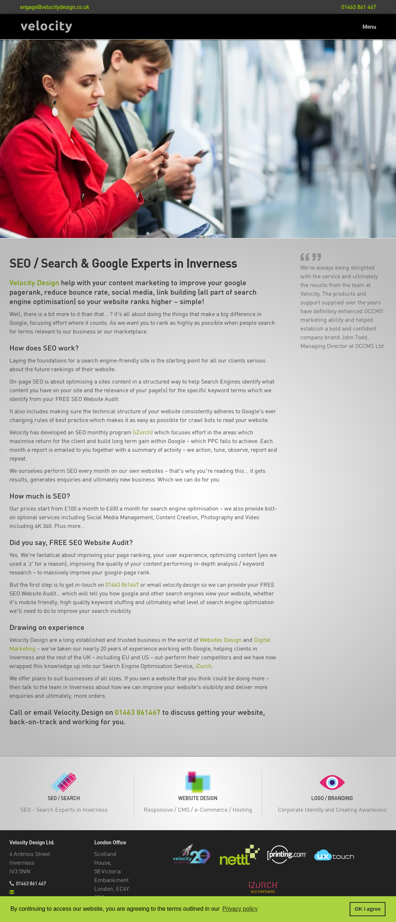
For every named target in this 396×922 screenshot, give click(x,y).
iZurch (203, 666)
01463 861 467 (31, 884)
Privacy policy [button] (240, 909)
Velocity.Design (34, 282)
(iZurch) (143, 432)
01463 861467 (122, 585)
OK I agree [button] (368, 909)
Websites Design (221, 640)
